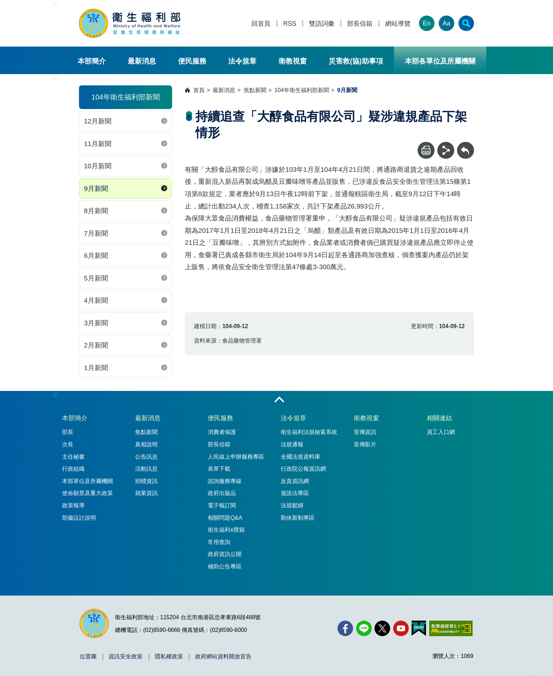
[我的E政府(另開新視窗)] (419, 628)
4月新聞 (96, 300)
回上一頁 (465, 145)
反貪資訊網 (295, 481)
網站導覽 (398, 23)
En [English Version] (427, 23)
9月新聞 (96, 188)
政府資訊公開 (225, 554)
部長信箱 (359, 23)
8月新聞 (96, 211)
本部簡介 (92, 61)
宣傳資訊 (365, 432)
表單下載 (219, 469)
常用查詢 (219, 542)
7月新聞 (96, 233)
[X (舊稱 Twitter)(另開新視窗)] (382, 628)
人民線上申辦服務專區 (236, 457)
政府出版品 (222, 493)
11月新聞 (97, 143)
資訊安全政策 (125, 656)
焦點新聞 (255, 90)
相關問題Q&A (225, 518)
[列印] (426, 150)
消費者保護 (222, 432)
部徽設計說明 (79, 518)
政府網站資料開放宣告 (223, 656)
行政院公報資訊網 (303, 469)
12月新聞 (97, 121)
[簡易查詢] (466, 23)
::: (55, 3)
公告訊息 (146, 457)
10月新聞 (97, 166)
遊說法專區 (295, 493)
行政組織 (73, 469)
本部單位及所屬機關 (87, 481)
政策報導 (73, 505)
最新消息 (142, 61)
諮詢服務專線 (225, 481)
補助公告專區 (225, 566)
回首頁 (261, 23)
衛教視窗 (293, 61)
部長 (67, 432)
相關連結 (439, 418)
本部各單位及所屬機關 (440, 61)
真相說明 (146, 444)
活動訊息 (146, 469)
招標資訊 (146, 481)
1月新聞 (96, 368)
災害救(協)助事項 (356, 61)
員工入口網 (441, 432)
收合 (279, 400)
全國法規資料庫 (300, 457)
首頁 (199, 90)
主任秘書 (73, 457)
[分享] (445, 150)
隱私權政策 (169, 656)
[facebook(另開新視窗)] (345, 628)
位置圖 (88, 656)
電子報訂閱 (222, 505)
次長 (67, 444)
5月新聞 (96, 278)
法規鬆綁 (292, 505)
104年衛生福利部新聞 (301, 90)
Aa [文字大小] (446, 23)
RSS (289, 23)
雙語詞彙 (321, 23)
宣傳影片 (365, 444)
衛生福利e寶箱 (226, 530)
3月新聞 (96, 323)
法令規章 (242, 61)
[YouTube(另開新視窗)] (401, 628)
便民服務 (192, 61)
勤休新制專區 (298, 518)
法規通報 (292, 444)
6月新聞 (96, 255)
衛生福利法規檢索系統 (309, 432)
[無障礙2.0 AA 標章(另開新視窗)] (451, 628)
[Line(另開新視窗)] (364, 628)
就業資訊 (146, 493)
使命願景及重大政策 (87, 493)
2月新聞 (96, 345)
